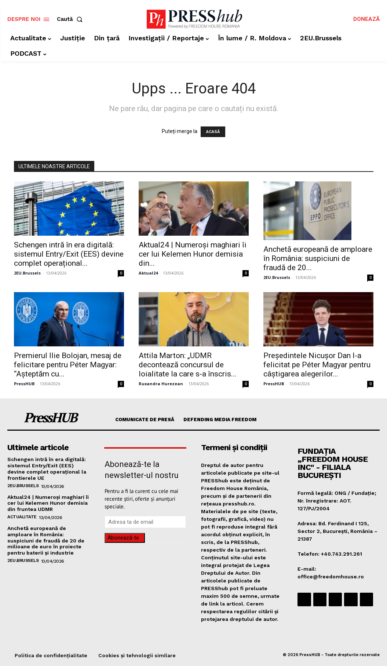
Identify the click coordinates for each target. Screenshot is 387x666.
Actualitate (22, 516)
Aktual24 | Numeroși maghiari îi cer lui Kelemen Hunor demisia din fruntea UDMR (48, 503)
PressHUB (24, 383)
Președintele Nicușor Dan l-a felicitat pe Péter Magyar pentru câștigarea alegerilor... (316, 364)
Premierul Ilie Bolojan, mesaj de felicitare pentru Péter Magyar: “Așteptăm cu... (67, 364)
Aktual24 (148, 273)
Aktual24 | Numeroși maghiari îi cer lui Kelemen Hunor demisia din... (193, 254)
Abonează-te (123, 537)
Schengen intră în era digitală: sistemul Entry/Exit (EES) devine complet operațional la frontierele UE (46, 468)
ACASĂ (213, 131)
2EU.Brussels (27, 273)
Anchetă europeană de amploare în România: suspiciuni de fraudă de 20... (317, 258)
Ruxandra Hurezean (161, 383)
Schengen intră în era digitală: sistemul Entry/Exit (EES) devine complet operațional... (69, 254)
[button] (71, 19)
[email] (145, 522)
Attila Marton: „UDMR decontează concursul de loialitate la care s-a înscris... (188, 364)
